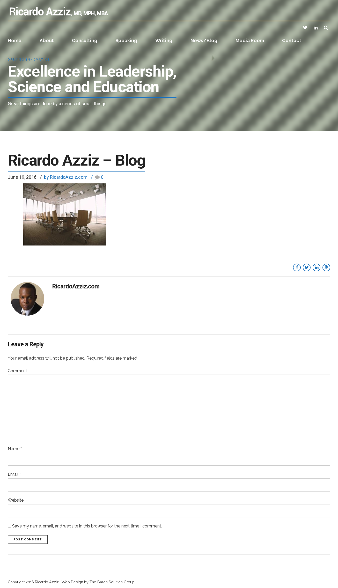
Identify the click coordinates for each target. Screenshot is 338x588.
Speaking (126, 40)
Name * (15, 448)
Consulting (84, 40)
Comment (17, 370)
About (47, 40)
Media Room (250, 40)
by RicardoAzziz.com (65, 177)
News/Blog (203, 40)
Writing (163, 40)
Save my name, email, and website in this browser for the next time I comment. (87, 526)
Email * (14, 474)
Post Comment (27, 539)
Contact (291, 40)
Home (14, 40)
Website (16, 500)
